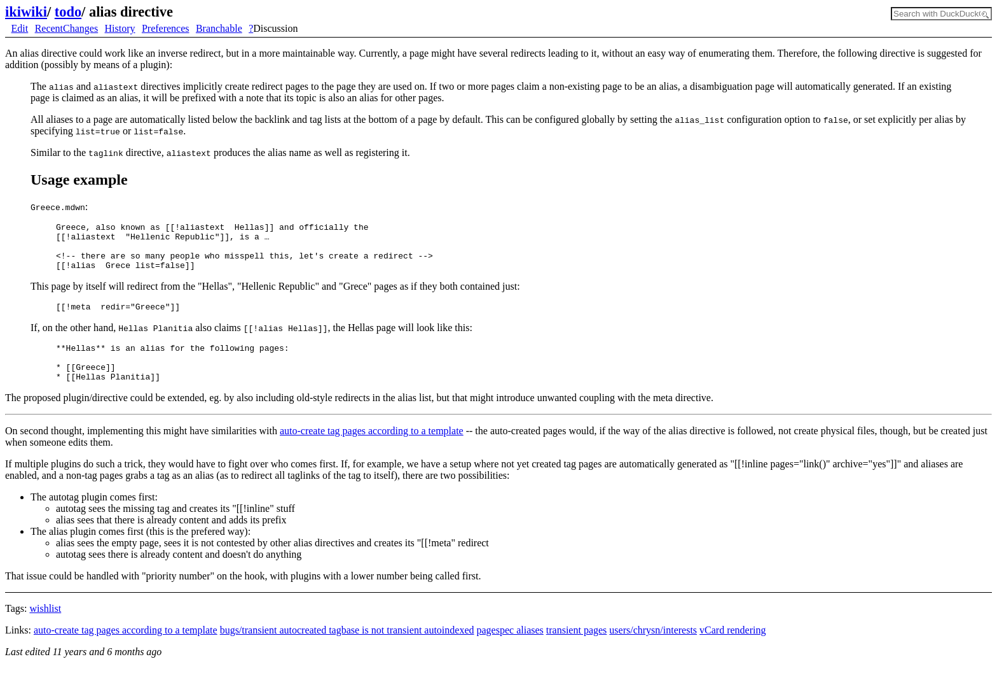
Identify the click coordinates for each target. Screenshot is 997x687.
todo (68, 12)
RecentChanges (67, 28)
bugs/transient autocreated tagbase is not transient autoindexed (347, 649)
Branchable (219, 28)
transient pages (576, 649)
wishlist (45, 627)
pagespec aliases (510, 649)
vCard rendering (732, 649)
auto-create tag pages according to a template (372, 449)
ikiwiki (26, 12)
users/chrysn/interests (653, 649)
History (120, 28)
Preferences (165, 28)
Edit (20, 28)
